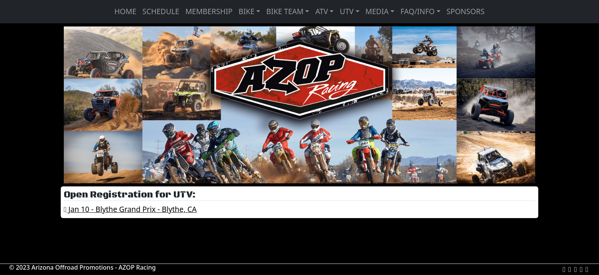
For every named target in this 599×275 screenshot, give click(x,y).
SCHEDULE (160, 11)
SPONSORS (466, 11)
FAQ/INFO (417, 11)
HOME (125, 11)
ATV (321, 11)
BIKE (247, 11)
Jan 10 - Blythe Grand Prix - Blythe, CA (130, 209)
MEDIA (377, 11)
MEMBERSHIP (208, 11)
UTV (346, 11)
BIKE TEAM (285, 11)
